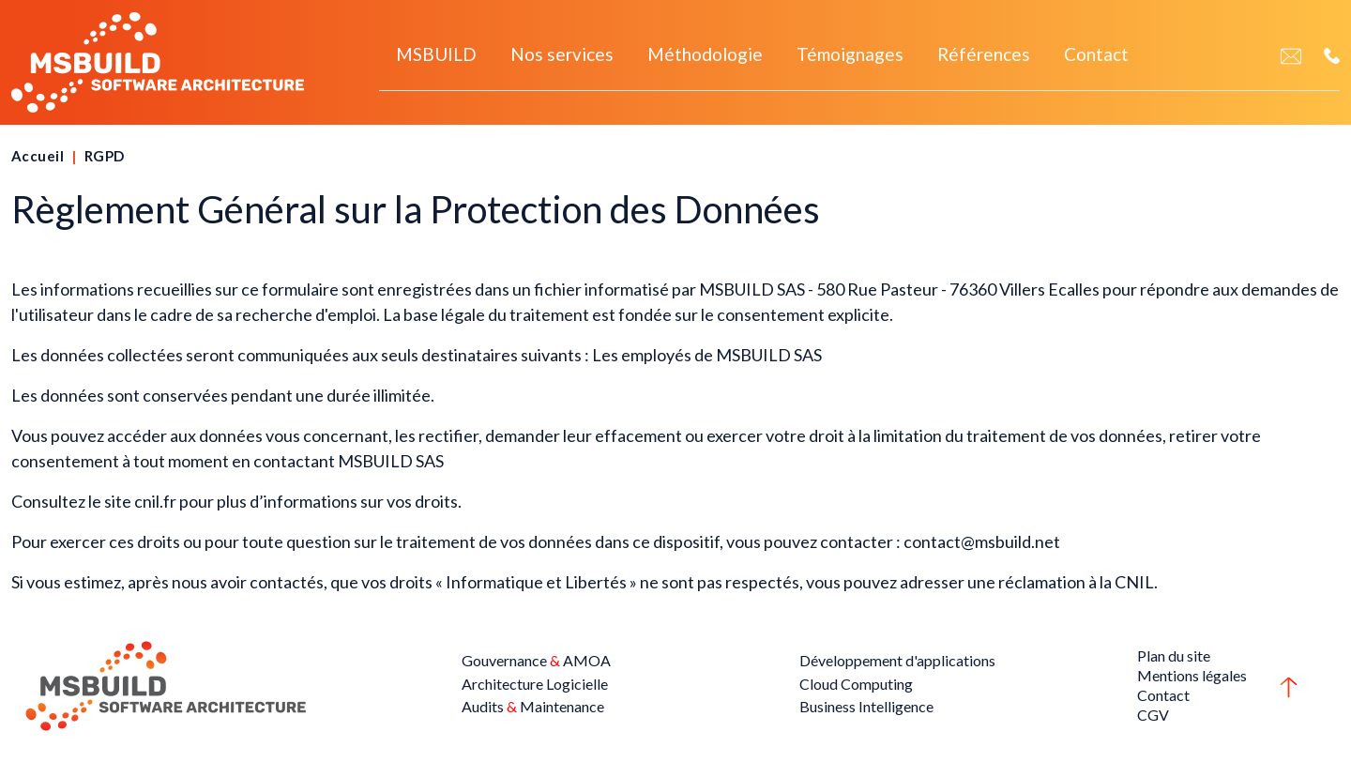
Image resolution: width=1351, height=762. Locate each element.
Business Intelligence (866, 706)
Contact (1163, 695)
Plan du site (1173, 655)
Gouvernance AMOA (536, 660)
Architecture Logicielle (535, 684)
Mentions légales (1192, 675)
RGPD (104, 155)
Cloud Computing (856, 684)
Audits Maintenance (533, 706)
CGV (1153, 715)
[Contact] (1291, 55)
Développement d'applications (897, 660)
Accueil (37, 155)
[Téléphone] (1332, 55)
